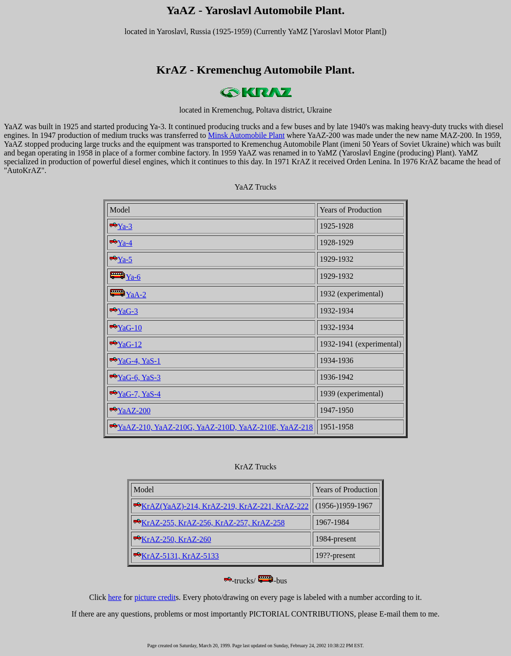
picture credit (155, 597)
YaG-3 (124, 311)
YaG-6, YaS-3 (135, 377)
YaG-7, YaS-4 (135, 394)
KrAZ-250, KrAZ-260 (172, 539)
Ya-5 (121, 259)
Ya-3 (121, 226)
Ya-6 (125, 277)
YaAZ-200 (130, 410)
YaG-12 (126, 344)
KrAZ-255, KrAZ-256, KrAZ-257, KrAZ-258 (208, 523)
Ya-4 (121, 243)
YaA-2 (128, 294)
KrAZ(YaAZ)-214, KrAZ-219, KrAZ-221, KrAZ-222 (220, 506)
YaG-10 (126, 328)
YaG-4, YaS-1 (135, 361)
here (115, 597)
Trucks (266, 467)
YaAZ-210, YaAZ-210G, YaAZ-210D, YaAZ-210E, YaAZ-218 (211, 427)
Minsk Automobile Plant (246, 135)
